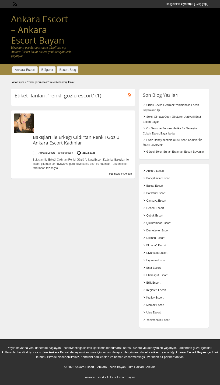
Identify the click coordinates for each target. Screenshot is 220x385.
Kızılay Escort (154, 297)
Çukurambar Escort (158, 223)
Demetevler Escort (157, 230)
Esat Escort (153, 267)
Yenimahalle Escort (158, 320)
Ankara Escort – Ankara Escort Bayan (39, 29)
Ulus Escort (153, 312)
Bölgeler (47, 70)
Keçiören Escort (156, 290)
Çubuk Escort (154, 215)
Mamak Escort (155, 305)
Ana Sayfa (18, 82)
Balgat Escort (154, 185)
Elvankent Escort (156, 252)
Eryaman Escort (156, 260)
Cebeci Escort (155, 208)
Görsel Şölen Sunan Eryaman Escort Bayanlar (175, 151)
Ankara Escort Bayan (190, 352)
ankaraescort (65, 152)
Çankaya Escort (156, 200)
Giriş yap (201, 4)
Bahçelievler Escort (158, 178)
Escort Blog (67, 70)
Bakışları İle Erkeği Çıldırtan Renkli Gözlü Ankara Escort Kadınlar (76, 140)
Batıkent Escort (155, 193)
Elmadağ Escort (156, 245)
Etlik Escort (153, 282)
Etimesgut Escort (157, 275)
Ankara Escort (25, 70)
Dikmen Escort (155, 238)
